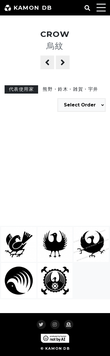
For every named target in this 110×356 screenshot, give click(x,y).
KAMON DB (28, 7)
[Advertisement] (55, 170)
